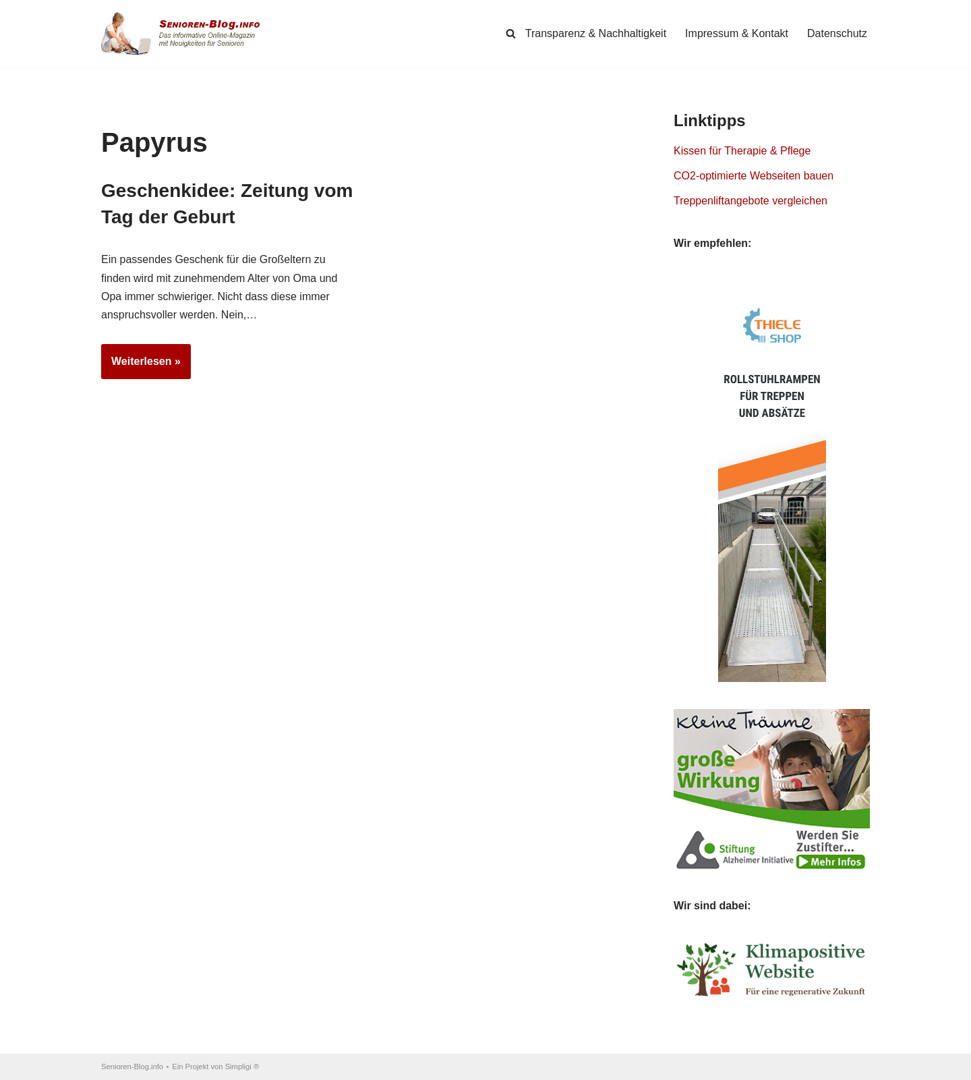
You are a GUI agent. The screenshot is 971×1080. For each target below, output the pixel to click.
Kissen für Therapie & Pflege (742, 151)
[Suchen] (511, 33)
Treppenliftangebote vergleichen (750, 200)
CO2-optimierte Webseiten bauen (753, 175)
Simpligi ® (242, 1066)
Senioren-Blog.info (132, 1066)
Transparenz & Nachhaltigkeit (595, 33)
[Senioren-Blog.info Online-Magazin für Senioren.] (185, 33)
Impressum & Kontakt (736, 33)
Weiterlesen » (141, 365)
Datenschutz (837, 33)
